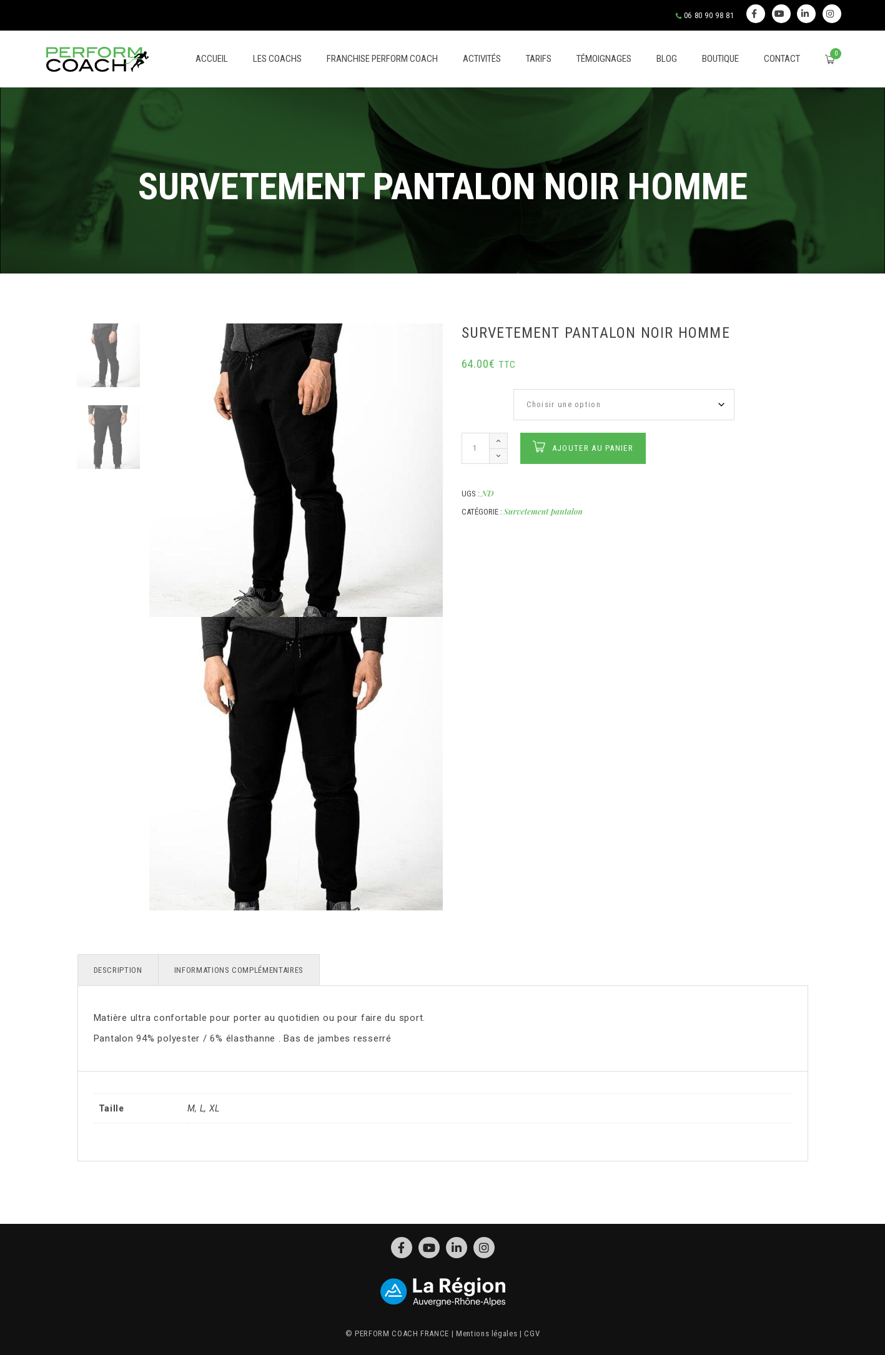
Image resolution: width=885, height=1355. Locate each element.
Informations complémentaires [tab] (239, 970)
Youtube (779, 13)
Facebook (754, 13)
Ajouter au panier (592, 448)
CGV (532, 1333)
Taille (474, 396)
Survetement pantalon (543, 511)
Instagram (830, 13)
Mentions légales (486, 1333)
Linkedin (805, 13)
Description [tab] (118, 970)
